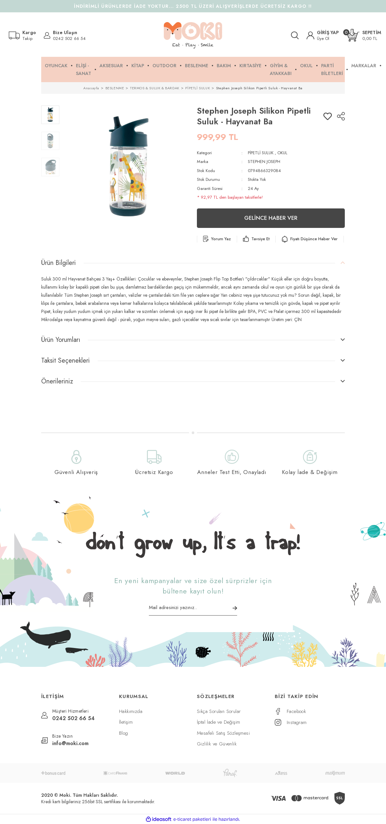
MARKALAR (363, 65)
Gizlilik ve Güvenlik (216, 743)
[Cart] (364, 35)
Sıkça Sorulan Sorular (219, 711)
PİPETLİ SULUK (260, 153)
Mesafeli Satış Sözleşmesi (223, 733)
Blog (123, 733)
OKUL (282, 153)
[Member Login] (323, 35)
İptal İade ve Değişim (218, 722)
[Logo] (193, 35)
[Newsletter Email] (193, 610)
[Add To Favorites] (327, 116)
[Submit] (235, 608)
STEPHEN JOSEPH (264, 161)
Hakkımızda (130, 711)
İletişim (126, 722)
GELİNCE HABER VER (270, 218)
